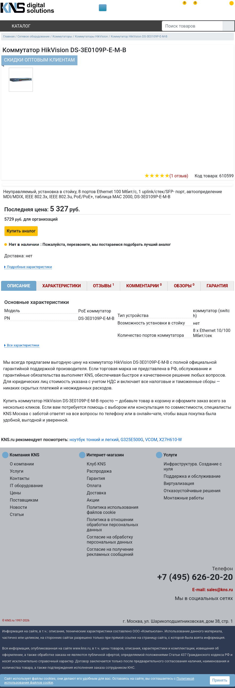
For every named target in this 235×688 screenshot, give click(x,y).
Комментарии (144, 285)
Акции (93, 500)
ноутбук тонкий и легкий (94, 439)
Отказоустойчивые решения (192, 490)
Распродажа (99, 471)
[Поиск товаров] (192, 26)
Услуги (17, 471)
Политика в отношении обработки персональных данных (112, 524)
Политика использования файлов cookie (112, 510)
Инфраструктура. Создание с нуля (193, 466)
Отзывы (103, 285)
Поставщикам (24, 500)
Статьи (17, 514)
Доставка (96, 492)
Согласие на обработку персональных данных (110, 539)
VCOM (151, 439)
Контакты (19, 478)
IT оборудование (26, 485)
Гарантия (217, 285)
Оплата (94, 485)
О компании (22, 464)
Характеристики (61, 285)
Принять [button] (219, 680)
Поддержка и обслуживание (192, 476)
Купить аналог (21, 231)
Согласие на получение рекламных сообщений (110, 552)
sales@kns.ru (220, 589)
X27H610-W (170, 439)
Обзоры (184, 285)
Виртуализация (179, 483)
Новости (18, 507)
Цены (15, 492)
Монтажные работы (184, 497)
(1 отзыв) (166, 175)
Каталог (16, 26)
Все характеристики (23, 345)
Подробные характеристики (29, 267)
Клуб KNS (96, 464)
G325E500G (131, 439)
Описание (18, 285)
